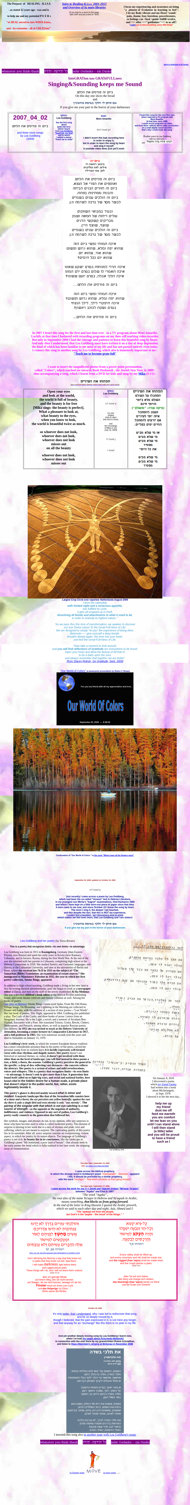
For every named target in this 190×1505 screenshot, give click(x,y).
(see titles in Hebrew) (15, 1004)
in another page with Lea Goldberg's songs (110, 1434)
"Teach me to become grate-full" (94, 353)
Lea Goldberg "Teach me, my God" (64, 132)
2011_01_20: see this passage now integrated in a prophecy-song (54, 1253)
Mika (141, 373)
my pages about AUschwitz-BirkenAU (103, 1338)
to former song (77, 1472)
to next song (109, 1472)
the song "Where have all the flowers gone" (114, 855)
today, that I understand (77, 1313)
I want (132, 25)
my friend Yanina (167, 1084)
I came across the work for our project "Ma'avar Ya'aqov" (95, 1188)
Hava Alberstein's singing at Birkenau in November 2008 (102, 1344)
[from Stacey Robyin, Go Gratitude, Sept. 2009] (95, 661)
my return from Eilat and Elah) (97, 1166)
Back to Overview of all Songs (176, 64)
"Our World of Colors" (73, 670)
